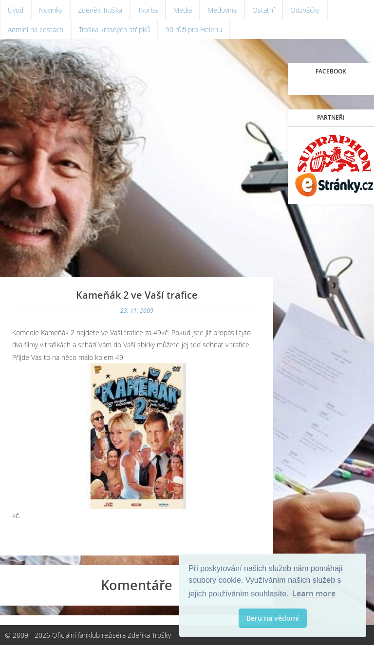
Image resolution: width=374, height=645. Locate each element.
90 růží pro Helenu (194, 29)
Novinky (50, 10)
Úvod (15, 10)
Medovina (222, 10)
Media (182, 10)
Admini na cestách (35, 29)
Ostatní (263, 10)
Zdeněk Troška (100, 10)
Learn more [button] (314, 593)
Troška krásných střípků (114, 29)
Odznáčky (304, 10)
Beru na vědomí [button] (272, 618)
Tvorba (148, 10)
